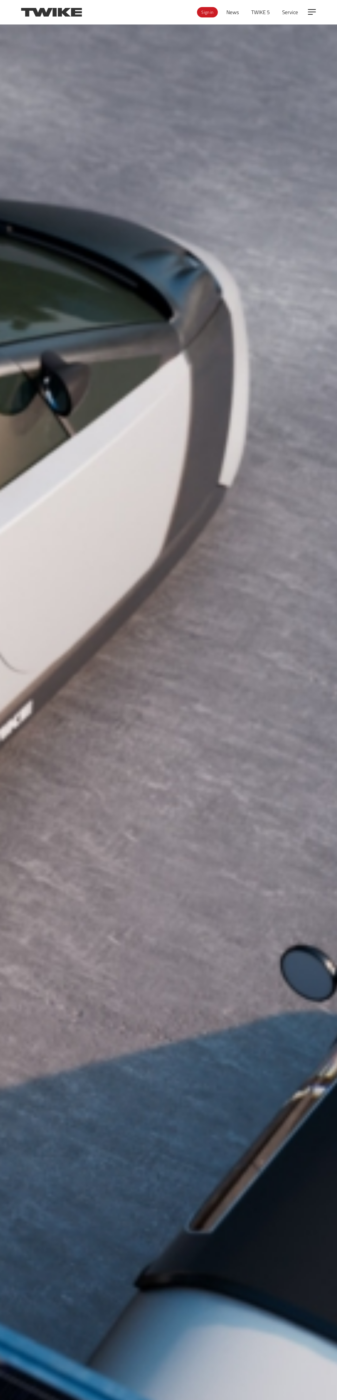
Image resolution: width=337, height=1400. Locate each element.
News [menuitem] (232, 12)
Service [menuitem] (290, 12)
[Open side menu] (312, 12)
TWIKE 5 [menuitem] (260, 12)
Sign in (207, 12)
